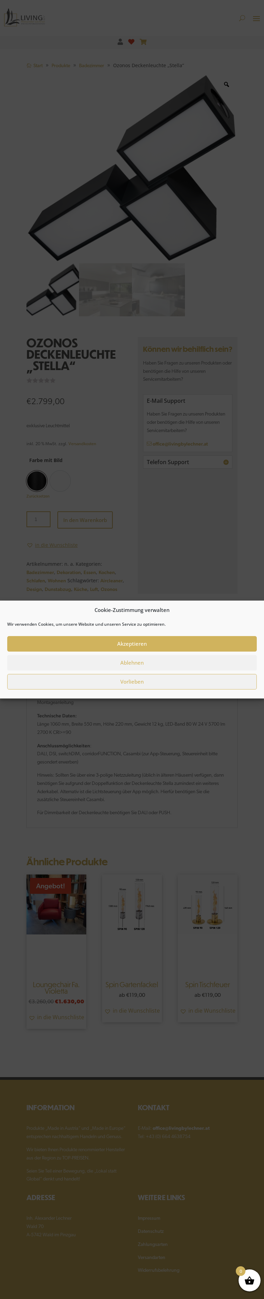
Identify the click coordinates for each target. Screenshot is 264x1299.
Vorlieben (132, 681)
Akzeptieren (132, 643)
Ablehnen (132, 662)
